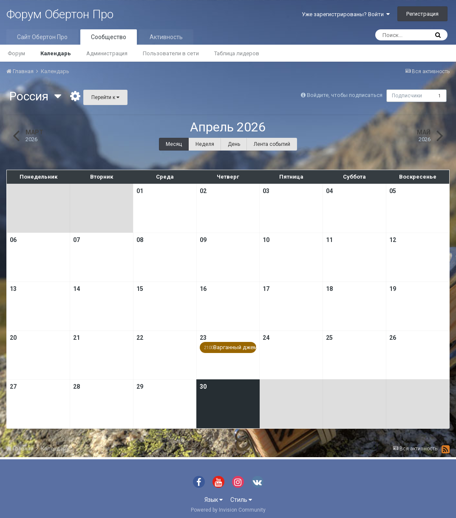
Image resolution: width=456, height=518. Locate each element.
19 (392, 288)
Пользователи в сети (171, 53)
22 (139, 337)
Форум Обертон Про (59, 14)
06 (13, 239)
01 (139, 191)
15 (139, 288)
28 (76, 386)
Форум (16, 53)
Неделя (204, 144)
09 (203, 239)
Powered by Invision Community (228, 510)
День (234, 144)
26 (392, 337)
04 (329, 191)
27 (13, 386)
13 (13, 288)
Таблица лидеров (236, 53)
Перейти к (105, 97)
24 (266, 337)
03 (266, 191)
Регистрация (422, 14)
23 (203, 337)
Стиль (241, 499)
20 (13, 337)
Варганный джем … (230, 347)
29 (139, 386)
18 (329, 288)
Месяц (174, 144)
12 (392, 239)
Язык (213, 499)
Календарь (55, 53)
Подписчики (407, 96)
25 (329, 337)
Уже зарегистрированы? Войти (346, 14)
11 (329, 239)
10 (266, 239)
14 (76, 288)
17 (266, 288)
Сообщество (108, 37)
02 (203, 191)
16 (203, 288)
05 (392, 191)
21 (76, 337)
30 (203, 386)
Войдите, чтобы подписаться (343, 95)
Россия (35, 96)
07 (76, 239)
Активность (166, 37)
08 (139, 239)
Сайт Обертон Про (42, 37)
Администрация (106, 53)
